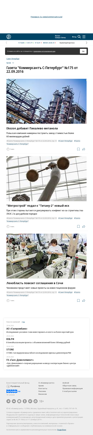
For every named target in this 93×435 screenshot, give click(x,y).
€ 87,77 (29, 43)
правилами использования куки (44, 51)
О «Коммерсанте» (46, 383)
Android (66, 383)
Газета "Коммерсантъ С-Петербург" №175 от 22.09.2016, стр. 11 (32, 141)
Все (23, 322)
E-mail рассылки (70, 391)
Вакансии (42, 394)
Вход (74, 37)
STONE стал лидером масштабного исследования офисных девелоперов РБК (38, 353)
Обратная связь (69, 385)
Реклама (42, 391)
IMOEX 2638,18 (48, 43)
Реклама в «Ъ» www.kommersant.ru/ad (46, 16)
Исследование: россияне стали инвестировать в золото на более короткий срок (40, 332)
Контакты (42, 388)
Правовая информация (73, 388)
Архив (41, 385)
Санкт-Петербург (13, 58)
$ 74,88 (21, 43)
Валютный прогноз (67, 43)
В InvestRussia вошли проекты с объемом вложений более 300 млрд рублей (38, 342)
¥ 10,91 (37, 43)
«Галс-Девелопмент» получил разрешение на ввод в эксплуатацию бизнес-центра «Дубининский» (41, 364)
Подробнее (61, 429)
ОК (83, 51)
